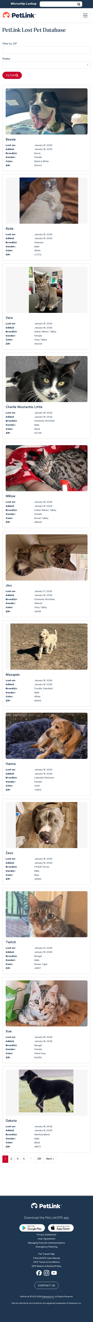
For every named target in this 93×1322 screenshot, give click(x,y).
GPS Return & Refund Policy (46, 1242)
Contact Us (46, 1261)
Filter (12, 75)
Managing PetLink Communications (46, 1218)
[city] (46, 50)
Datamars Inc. (48, 1272)
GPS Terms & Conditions (46, 1238)
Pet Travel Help (46, 1230)
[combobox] (46, 65)
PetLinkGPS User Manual (46, 1234)
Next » (50, 1159)
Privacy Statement (46, 1210)
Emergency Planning (46, 1223)
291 (39, 1159)
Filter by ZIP (9, 44)
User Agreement (46, 1214)
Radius (6, 59)
